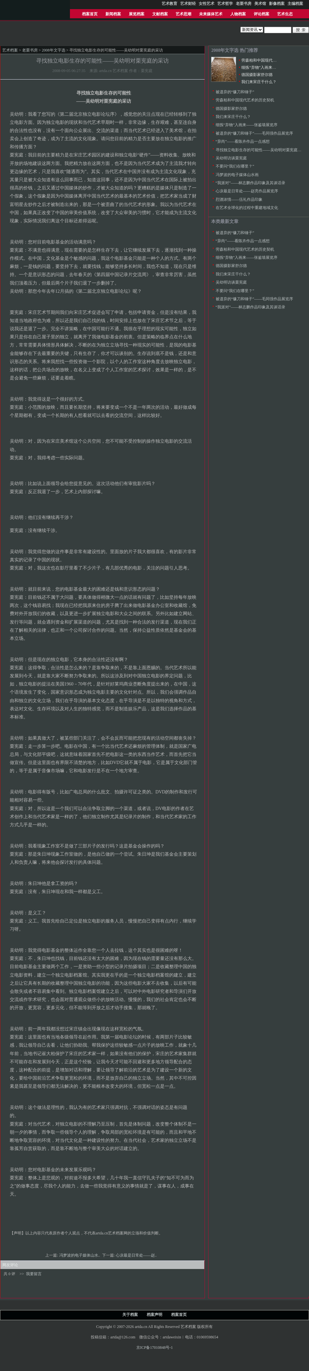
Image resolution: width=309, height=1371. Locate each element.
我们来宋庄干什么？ (258, 82)
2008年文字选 (53, 50)
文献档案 (160, 14)
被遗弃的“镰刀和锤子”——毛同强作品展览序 (254, 133)
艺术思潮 (183, 14)
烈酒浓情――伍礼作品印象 (239, 199)
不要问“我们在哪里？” (235, 166)
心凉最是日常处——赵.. (137, 1255)
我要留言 (34, 1274)
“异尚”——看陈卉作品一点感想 (243, 141)
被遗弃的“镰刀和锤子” (235, 92)
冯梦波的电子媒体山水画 (237, 174)
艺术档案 (10, 50)
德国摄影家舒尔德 (257, 74)
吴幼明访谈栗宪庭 (231, 158)
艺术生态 (285, 14)
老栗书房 (30, 50)
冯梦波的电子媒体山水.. (80, 1255)
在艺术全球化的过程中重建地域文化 (247, 207)
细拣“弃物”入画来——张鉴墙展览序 (272, 67)
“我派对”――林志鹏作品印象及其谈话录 (251, 183)
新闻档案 (113, 14)
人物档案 (238, 14)
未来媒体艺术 (210, 14)
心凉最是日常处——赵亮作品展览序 (247, 191)
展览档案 (136, 14)
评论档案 (261, 14)
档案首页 (90, 14)
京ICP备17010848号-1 (154, 1347)
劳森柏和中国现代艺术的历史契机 (270, 60)
